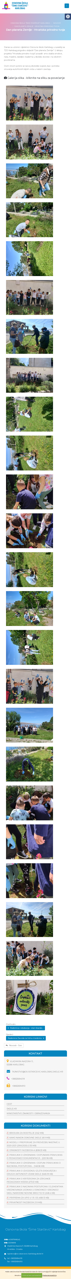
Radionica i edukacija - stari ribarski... (25, 1028)
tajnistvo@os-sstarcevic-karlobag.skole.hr (35, 1072)
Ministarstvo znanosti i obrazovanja (28, 1113)
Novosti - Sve (14, 1045)
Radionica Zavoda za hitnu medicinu (26, 1038)
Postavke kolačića (50, 1275)
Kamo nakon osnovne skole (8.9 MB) (29, 1137)
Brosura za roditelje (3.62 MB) (26, 1133)
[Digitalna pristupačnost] (68, 16)
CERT (9, 1104)
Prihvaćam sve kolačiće (32, 1275)
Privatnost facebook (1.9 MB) (25, 1202)
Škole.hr (12, 1109)
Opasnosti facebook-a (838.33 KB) (27, 1150)
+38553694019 (16, 1079)
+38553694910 (16, 1086)
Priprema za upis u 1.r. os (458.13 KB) (29, 1198)
